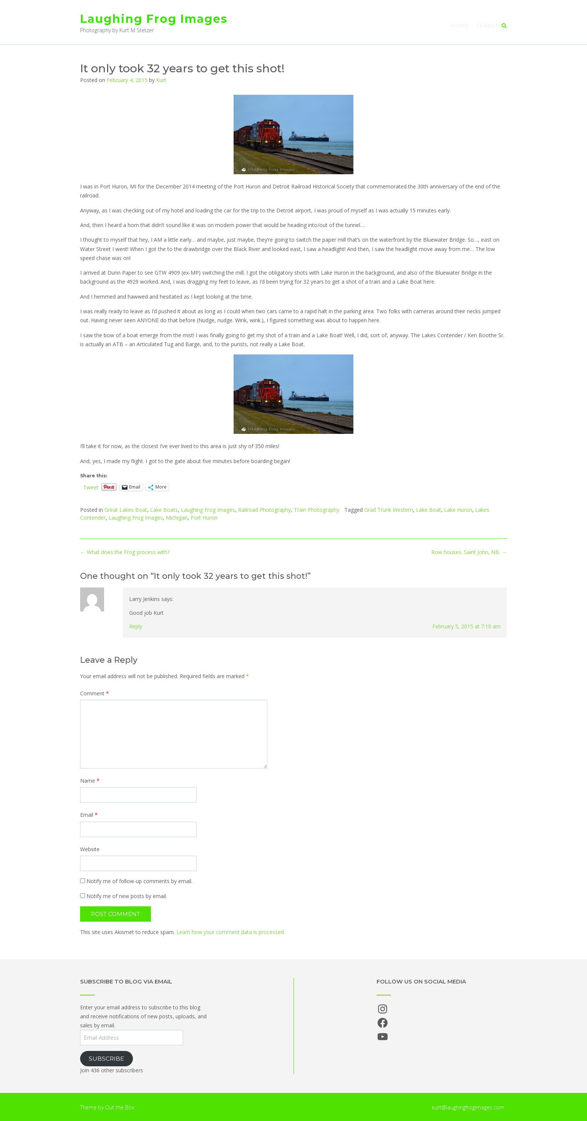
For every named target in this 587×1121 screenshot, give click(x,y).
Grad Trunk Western (388, 509)
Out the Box (119, 1107)
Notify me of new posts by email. (126, 896)
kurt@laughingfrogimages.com (468, 1107)
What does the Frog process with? (125, 552)
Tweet (90, 487)
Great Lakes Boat (125, 509)
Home (460, 25)
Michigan (177, 517)
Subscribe (106, 1058)
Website (90, 849)
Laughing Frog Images (154, 19)
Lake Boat (428, 509)
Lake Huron (458, 509)
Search (491, 25)
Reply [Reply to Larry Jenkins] (135, 626)
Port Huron (204, 517)
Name (90, 780)
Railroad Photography (264, 509)
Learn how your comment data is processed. (230, 932)
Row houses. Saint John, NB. (469, 552)
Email (89, 814)
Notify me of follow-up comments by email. (139, 881)
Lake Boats (164, 509)
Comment (94, 693)
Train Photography (316, 509)
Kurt (161, 80)
